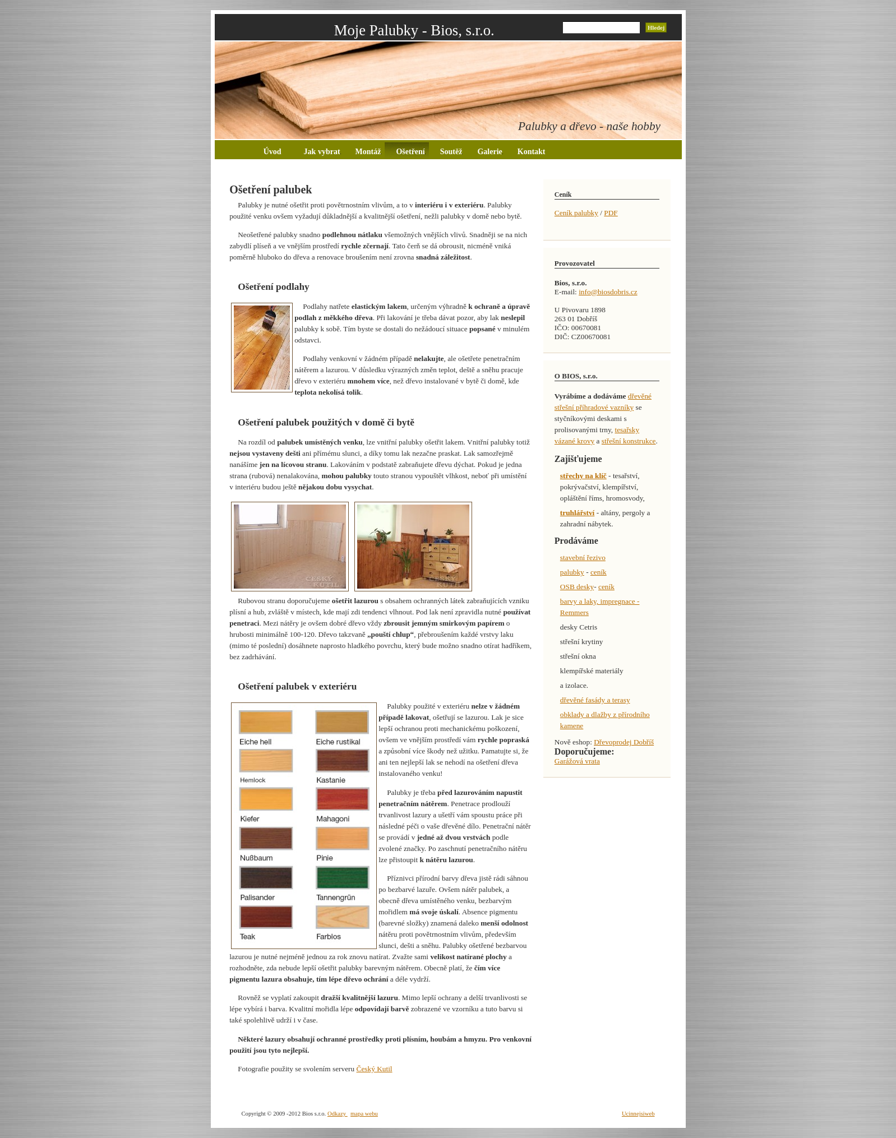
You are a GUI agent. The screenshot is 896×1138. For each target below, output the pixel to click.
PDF (610, 213)
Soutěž (451, 151)
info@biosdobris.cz (608, 292)
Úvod (272, 151)
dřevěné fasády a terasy (595, 700)
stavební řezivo (583, 557)
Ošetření (410, 151)
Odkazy (337, 1114)
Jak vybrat (322, 151)
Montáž (368, 151)
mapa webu (364, 1114)
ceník (598, 572)
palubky (572, 572)
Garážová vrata (577, 761)
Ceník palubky (576, 213)
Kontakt (532, 151)
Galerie (489, 151)
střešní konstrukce (629, 441)
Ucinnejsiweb (638, 1114)
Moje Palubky (376, 30)
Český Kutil (374, 1069)
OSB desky (577, 586)
